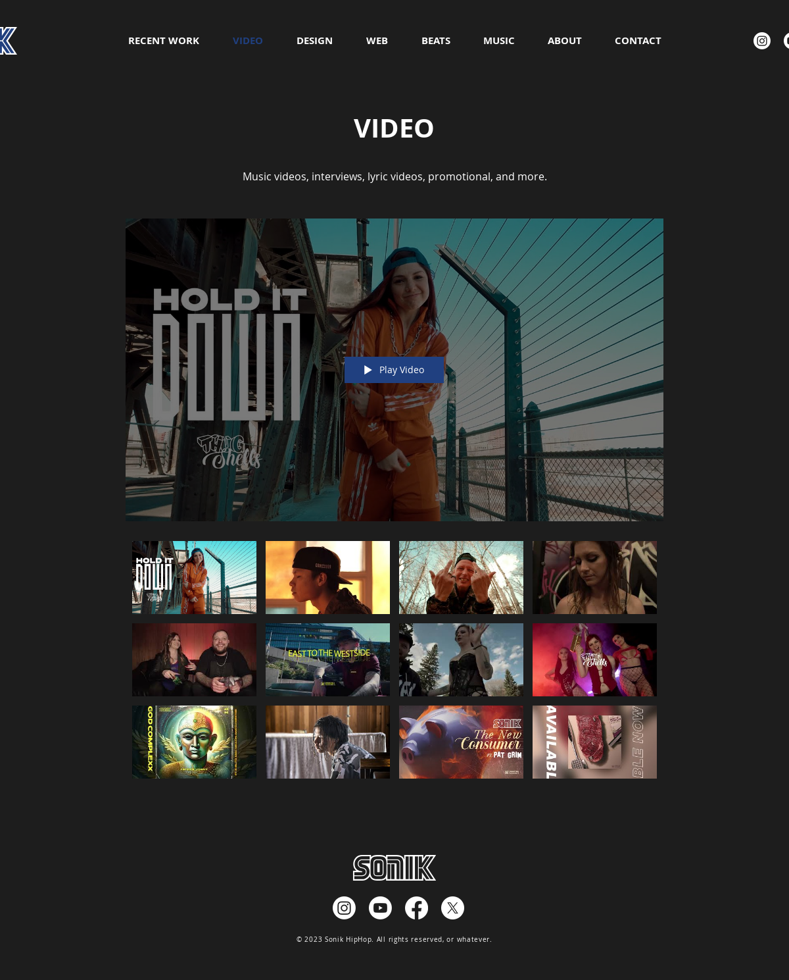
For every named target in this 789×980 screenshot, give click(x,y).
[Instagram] (762, 40)
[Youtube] (380, 907)
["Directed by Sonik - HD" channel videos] (394, 664)
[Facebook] (416, 907)
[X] (452, 907)
